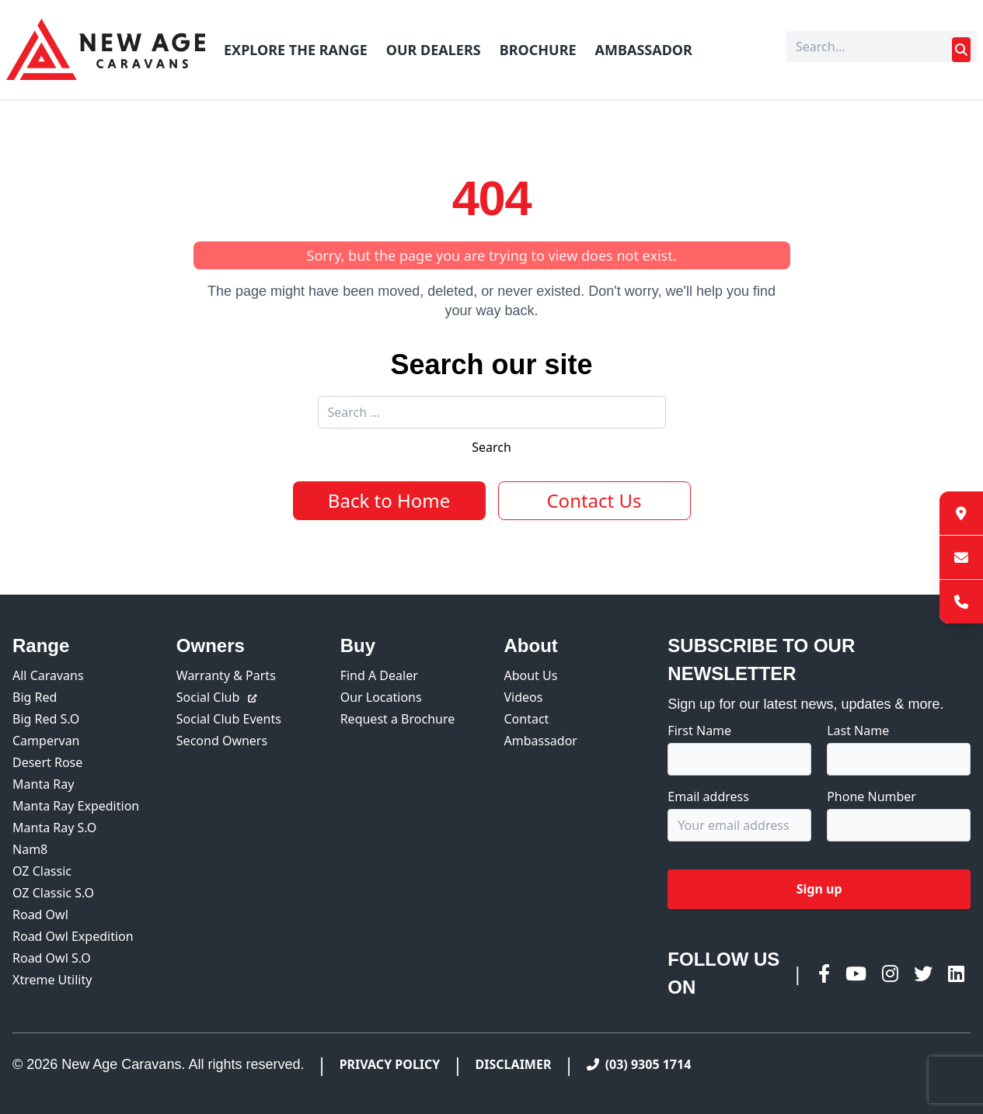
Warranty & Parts (226, 675)
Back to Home (389, 500)
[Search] (881, 46)
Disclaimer (514, 1064)
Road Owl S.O (51, 958)
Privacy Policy (390, 1064)
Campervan (46, 740)
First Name (699, 730)
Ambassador (643, 49)
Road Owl (40, 914)
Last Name (858, 730)
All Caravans (48, 675)
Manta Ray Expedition (75, 805)
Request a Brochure (397, 718)
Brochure (538, 49)
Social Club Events (228, 718)
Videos (523, 697)
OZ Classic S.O (53, 892)
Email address (708, 796)
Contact (526, 718)
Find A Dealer (379, 675)
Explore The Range (296, 49)
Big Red (34, 697)
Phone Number (871, 796)
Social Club (217, 697)
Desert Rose (47, 762)
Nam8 (29, 849)
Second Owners (221, 740)
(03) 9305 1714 (639, 1064)
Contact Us (593, 500)
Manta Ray (43, 784)
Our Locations (381, 697)
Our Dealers (433, 49)
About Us (530, 675)
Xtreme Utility (52, 979)
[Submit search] (961, 49)
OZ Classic (41, 871)
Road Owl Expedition (73, 936)
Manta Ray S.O (54, 827)
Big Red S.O (45, 718)
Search (491, 447)
